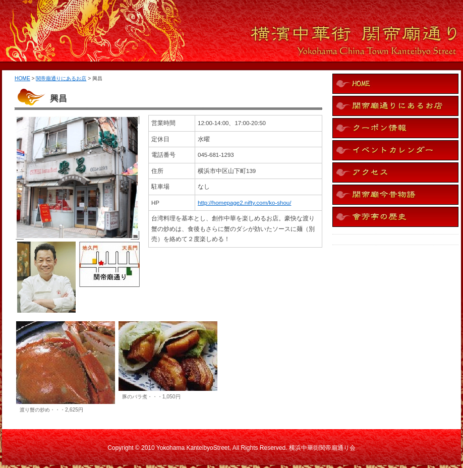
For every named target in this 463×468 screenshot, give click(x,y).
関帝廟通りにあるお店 (61, 78)
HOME (22, 78)
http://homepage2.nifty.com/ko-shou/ (244, 203)
